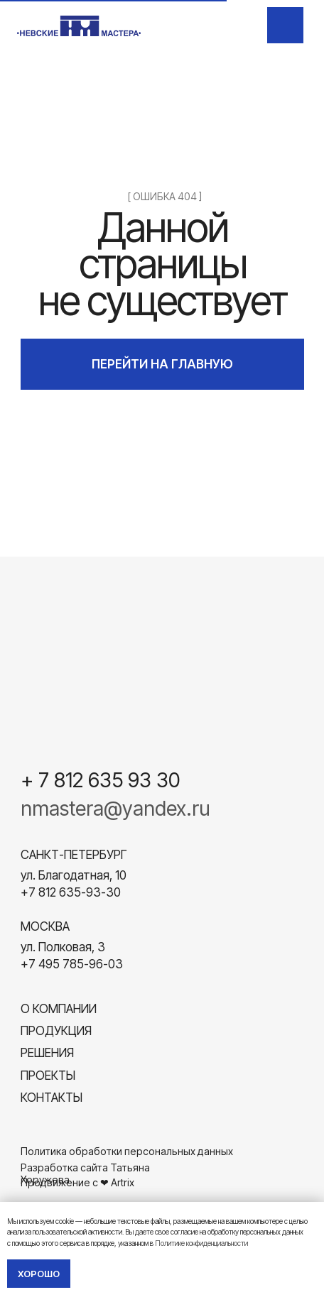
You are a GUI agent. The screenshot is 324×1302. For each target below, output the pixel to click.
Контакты (51, 1097)
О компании (59, 1008)
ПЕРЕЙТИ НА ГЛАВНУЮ (162, 363)
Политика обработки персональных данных (127, 1151)
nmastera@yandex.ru (115, 808)
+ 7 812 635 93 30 (100, 779)
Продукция (56, 1030)
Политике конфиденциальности (201, 1243)
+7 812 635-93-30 (71, 892)
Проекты (48, 1075)
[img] (286, 26)
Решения (47, 1052)
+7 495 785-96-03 (72, 963)
